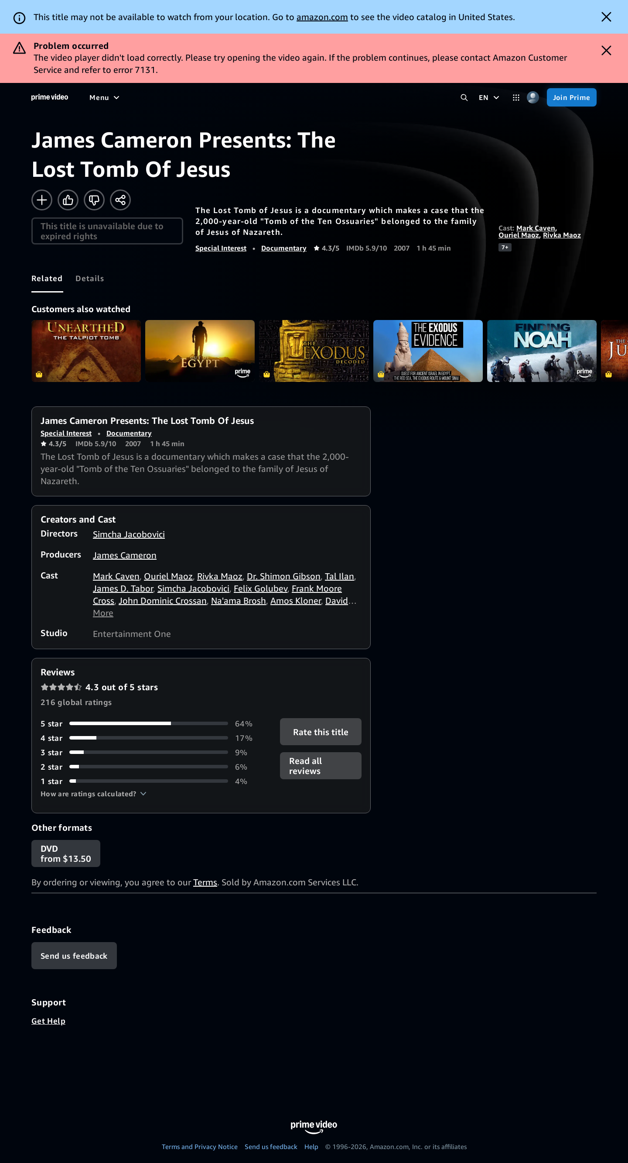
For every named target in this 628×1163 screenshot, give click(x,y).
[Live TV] (279, 97)
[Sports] (210, 97)
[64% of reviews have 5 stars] (150, 723)
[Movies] (129, 97)
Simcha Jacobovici (129, 534)
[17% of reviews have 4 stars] (150, 738)
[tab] (47, 278)
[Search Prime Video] (464, 97)
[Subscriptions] (335, 97)
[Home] (49, 97)
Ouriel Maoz (518, 235)
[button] (94, 793)
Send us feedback (271, 1146)
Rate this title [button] (320, 731)
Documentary (284, 248)
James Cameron (125, 555)
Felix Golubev (260, 588)
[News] (244, 97)
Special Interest (220, 248)
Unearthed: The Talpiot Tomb (86, 351)
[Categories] (516, 97)
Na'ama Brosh (238, 600)
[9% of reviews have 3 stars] (150, 752)
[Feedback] (74, 955)
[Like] (68, 199)
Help (311, 1146)
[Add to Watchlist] (41, 199)
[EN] (490, 97)
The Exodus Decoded (314, 351)
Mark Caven (535, 228)
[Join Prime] (572, 97)
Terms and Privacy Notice (200, 1146)
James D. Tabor (123, 588)
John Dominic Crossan (163, 600)
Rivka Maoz (562, 235)
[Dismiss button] (606, 17)
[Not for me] (94, 199)
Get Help (48, 1020)
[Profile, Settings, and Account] (533, 97)
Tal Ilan (339, 576)
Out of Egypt (200, 351)
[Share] (120, 199)
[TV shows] (170, 97)
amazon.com (322, 17)
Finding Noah (542, 351)
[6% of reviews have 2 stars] (150, 766)
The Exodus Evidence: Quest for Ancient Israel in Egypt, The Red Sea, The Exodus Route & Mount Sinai (428, 351)
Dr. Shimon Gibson (284, 576)
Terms (205, 882)
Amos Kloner (295, 600)
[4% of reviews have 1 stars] (150, 781)
